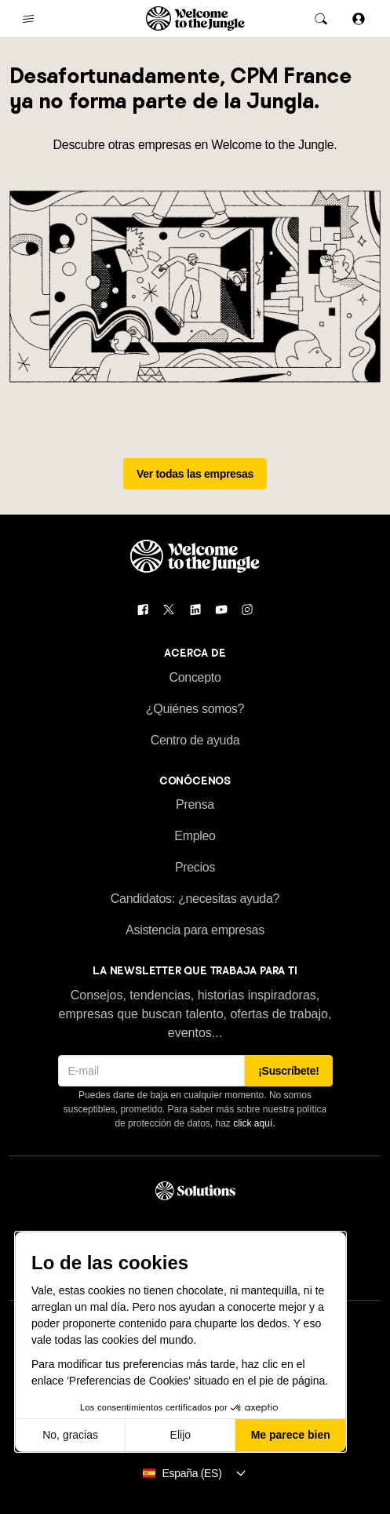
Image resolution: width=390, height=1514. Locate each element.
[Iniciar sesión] (358, 18)
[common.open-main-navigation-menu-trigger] (28, 18)
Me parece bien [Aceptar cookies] (290, 1434)
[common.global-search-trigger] (321, 18)
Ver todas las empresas (195, 474)
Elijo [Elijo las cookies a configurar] (180, 1434)
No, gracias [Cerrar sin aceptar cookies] (70, 1434)
